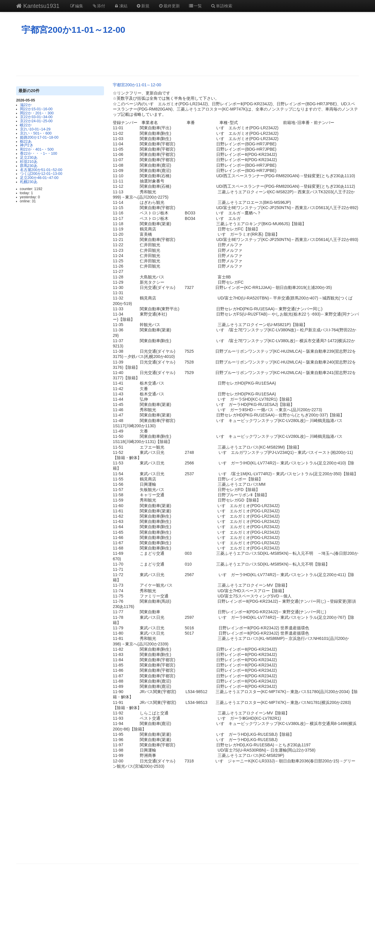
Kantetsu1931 (37, 6)
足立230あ (29, 158)
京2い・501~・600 (36, 133)
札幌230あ (29, 182)
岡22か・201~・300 (37, 113)
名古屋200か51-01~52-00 (41, 170)
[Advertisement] (187, 55)
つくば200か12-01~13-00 (41, 174)
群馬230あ (29, 166)
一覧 (195, 6)
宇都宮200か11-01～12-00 (73, 30)
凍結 (120, 6)
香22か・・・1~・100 (38, 153)
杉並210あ (29, 162)
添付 (98, 6)
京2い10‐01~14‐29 (35, 129)
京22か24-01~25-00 (36, 121)
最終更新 (169, 6)
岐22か (26, 125)
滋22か (26, 105)
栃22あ (26, 141)
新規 (143, 6)
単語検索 (221, 6)
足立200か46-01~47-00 (39, 178)
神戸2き (26, 145)
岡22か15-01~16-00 (36, 109)
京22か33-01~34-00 (36, 117)
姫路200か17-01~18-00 (39, 137)
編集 (76, 6)
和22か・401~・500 (37, 149)
